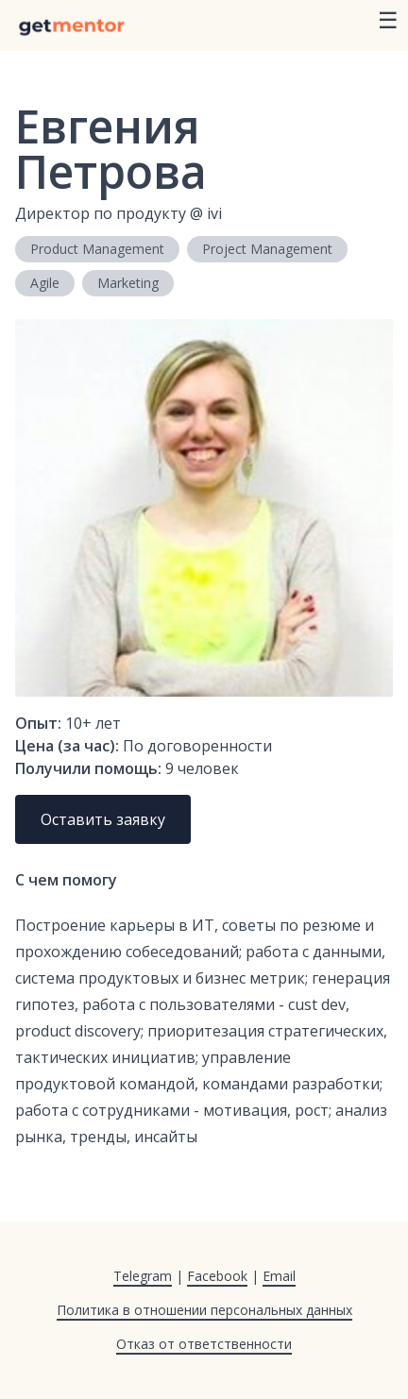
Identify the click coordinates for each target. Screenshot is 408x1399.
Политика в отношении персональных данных (204, 1310)
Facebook (217, 1276)
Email (279, 1276)
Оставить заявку (103, 819)
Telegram (142, 1276)
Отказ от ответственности (204, 1344)
